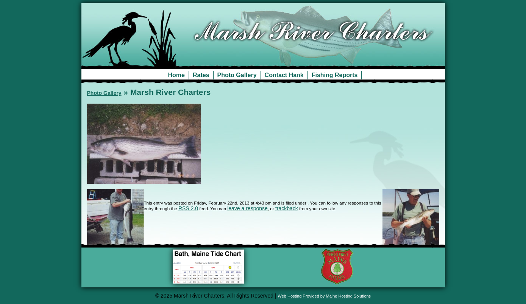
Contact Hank (284, 75)
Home (176, 75)
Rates (201, 75)
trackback (286, 208)
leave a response (247, 208)
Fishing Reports (335, 75)
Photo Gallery (237, 75)
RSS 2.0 (188, 208)
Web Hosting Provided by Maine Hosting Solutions (324, 296)
